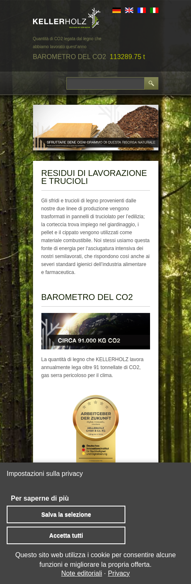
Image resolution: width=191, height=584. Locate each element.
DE (116, 10)
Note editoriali (81, 573)
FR (142, 10)
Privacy (119, 573)
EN (129, 10)
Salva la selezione (66, 514)
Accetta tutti (66, 535)
